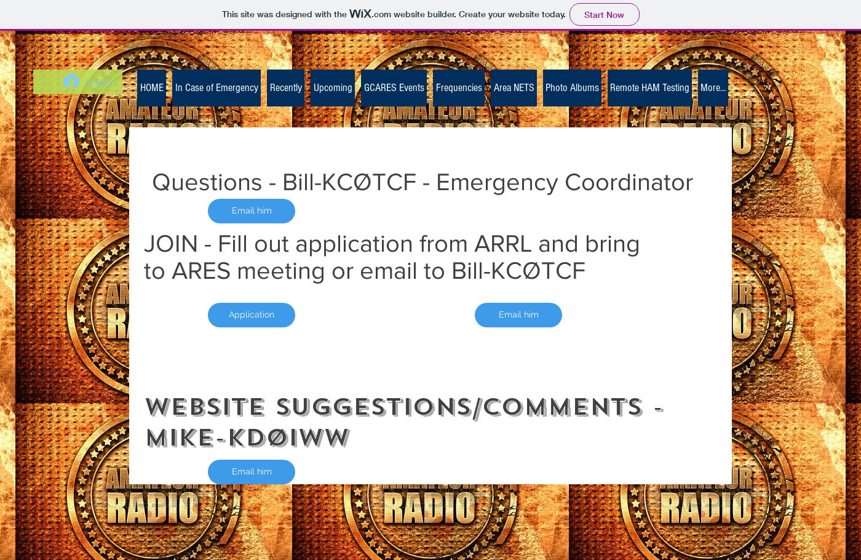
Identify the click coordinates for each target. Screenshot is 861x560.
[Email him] (251, 211)
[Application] (251, 315)
